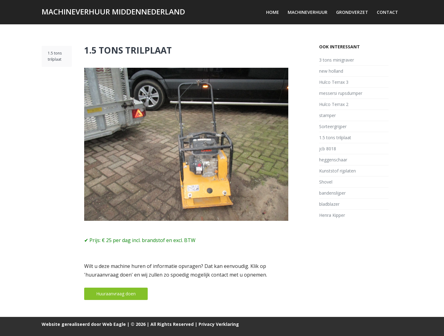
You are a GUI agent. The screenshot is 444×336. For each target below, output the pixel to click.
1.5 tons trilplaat (128, 50)
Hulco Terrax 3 (333, 82)
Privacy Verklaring (219, 324)
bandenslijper (332, 193)
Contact (387, 12)
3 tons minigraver (336, 60)
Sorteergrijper (333, 126)
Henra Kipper (332, 215)
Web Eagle (114, 324)
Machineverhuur (307, 12)
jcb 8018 (327, 149)
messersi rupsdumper (340, 93)
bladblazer (329, 204)
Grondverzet (352, 12)
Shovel (325, 182)
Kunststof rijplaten (337, 171)
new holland (331, 71)
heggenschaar (333, 160)
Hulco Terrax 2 (333, 104)
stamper (327, 115)
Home (272, 12)
